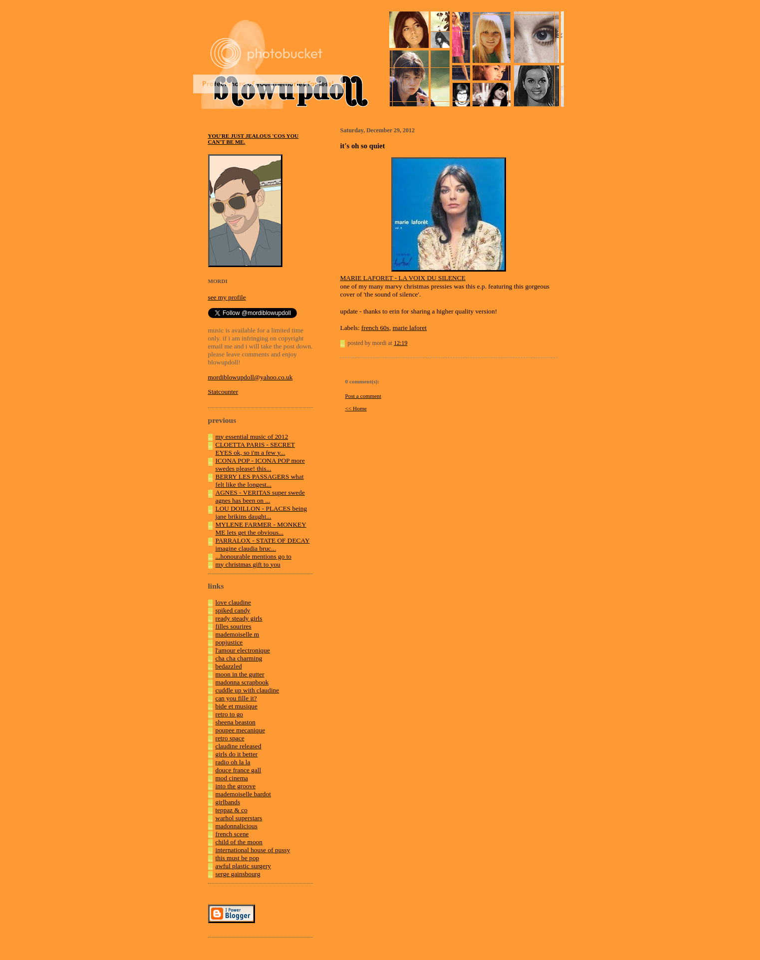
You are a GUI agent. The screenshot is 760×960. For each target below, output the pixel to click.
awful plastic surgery (243, 866)
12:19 (400, 342)
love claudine (233, 602)
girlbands (228, 802)
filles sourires (234, 626)
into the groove (236, 786)
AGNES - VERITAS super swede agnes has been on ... (260, 496)
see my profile (227, 297)
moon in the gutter (240, 674)
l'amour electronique (243, 650)
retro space (230, 738)
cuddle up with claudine (247, 690)
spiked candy (233, 610)
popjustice (229, 642)
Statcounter (223, 391)
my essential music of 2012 (252, 436)
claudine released (238, 746)
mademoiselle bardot (243, 794)
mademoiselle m (237, 634)
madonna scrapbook (242, 682)
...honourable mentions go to (254, 556)
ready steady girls (239, 618)
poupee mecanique (240, 730)
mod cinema (232, 778)
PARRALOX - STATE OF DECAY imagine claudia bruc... (263, 544)
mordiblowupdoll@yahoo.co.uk (250, 377)
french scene (232, 834)
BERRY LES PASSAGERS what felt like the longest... (260, 480)
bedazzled (229, 666)
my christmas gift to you (248, 564)
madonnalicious (236, 826)
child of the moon (239, 842)
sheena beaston (235, 722)
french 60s (375, 327)
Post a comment (363, 396)
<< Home (356, 408)
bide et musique (236, 706)
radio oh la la (233, 762)
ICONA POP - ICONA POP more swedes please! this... (260, 464)
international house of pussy (253, 850)
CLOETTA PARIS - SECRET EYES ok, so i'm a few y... (255, 448)
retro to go (230, 714)
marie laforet (410, 327)
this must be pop (237, 858)
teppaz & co (232, 810)
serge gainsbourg (238, 874)
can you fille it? (236, 698)
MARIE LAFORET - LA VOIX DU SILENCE (403, 278)
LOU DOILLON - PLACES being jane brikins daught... (261, 512)
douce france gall (238, 770)
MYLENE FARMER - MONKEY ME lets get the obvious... (261, 528)
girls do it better (237, 754)
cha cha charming (239, 658)
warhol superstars (239, 818)
